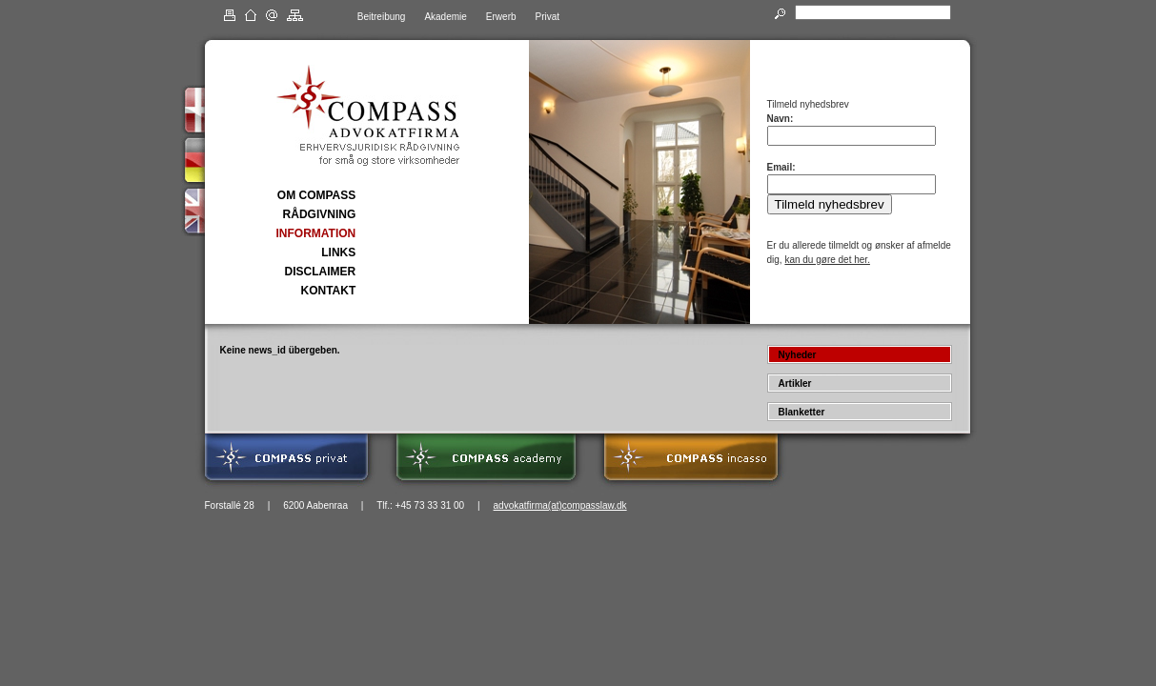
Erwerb (501, 16)
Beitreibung (381, 16)
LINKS (338, 252)
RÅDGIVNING (319, 214)
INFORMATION (316, 233)
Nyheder (798, 355)
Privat (548, 16)
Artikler (795, 383)
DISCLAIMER (320, 271)
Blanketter (802, 412)
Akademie (445, 16)
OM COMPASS (316, 195)
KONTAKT (327, 290)
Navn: (780, 118)
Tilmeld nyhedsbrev (829, 204)
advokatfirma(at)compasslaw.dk (560, 505)
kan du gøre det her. (827, 259)
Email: (781, 167)
